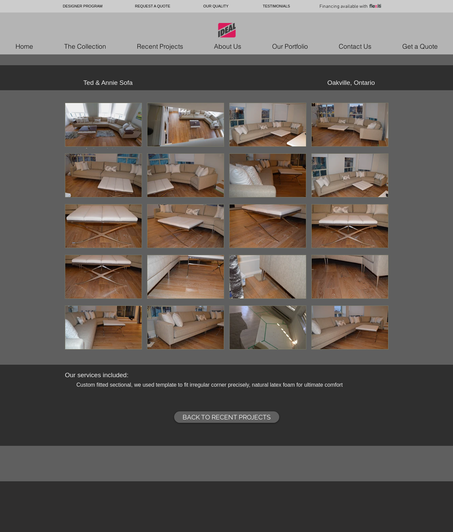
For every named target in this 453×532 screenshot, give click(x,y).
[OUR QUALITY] (216, 6)
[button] (103, 125)
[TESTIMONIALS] (276, 6)
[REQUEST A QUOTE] (153, 6)
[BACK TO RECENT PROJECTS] (226, 417)
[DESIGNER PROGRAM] (82, 6)
